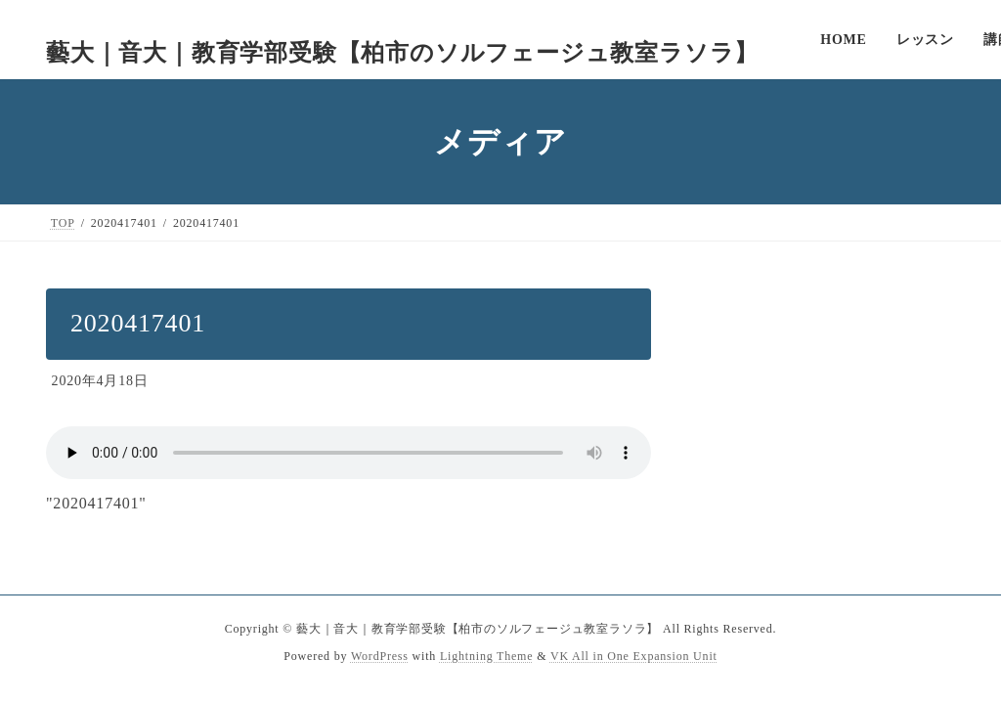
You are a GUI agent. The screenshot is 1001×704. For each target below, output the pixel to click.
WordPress (380, 656)
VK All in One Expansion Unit (634, 656)
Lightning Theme (486, 656)
